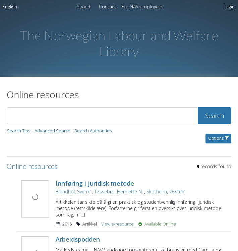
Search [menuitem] (84, 6)
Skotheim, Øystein (165, 191)
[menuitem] (9, 7)
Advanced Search (52, 131)
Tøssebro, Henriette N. (118, 191)
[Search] (102, 115)
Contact (108, 6)
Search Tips (19, 131)
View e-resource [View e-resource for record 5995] (118, 224)
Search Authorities (93, 131)
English (9, 6)
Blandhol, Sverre (73, 191)
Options (218, 138)
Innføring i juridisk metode (95, 183)
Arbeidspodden (78, 239)
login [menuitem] (230, 6)
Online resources (32, 166)
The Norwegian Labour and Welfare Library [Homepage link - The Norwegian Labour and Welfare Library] (119, 43)
